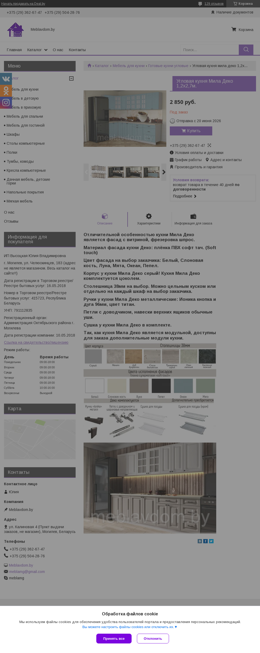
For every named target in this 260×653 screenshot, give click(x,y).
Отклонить (153, 639)
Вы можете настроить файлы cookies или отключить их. (128, 627)
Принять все (114, 639)
